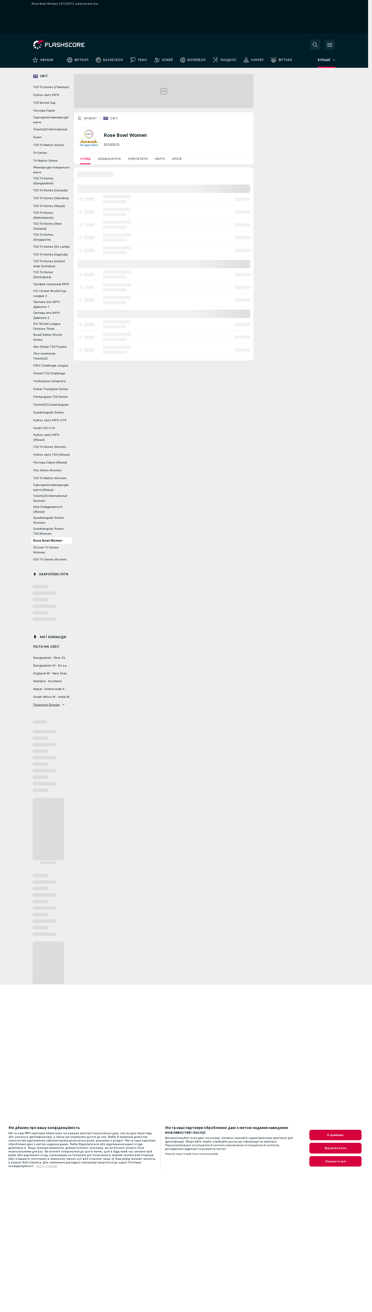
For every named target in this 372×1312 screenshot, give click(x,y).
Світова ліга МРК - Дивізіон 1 (47, 304)
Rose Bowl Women (47, 541)
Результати (137, 159)
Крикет (90, 118)
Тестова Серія (44, 110)
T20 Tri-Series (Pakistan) (51, 87)
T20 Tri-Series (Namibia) (51, 198)
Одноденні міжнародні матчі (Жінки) (51, 487)
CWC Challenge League (50, 365)
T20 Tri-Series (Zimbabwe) (43, 274)
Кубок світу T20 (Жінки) (51, 455)
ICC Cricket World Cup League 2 (49, 293)
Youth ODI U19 (44, 428)
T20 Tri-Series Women (49, 447)
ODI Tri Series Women (50, 559)
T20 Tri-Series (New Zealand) (47, 226)
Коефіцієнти (109, 159)
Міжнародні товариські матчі (51, 169)
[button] (315, 45)
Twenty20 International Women (50, 498)
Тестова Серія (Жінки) (50, 462)
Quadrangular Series (48, 412)
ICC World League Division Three (47, 326)
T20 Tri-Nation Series (48, 145)
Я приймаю (335, 1135)
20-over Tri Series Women (46, 549)
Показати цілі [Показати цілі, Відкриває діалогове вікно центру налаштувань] (335, 1161)
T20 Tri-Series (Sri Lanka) (51, 247)
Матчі (160, 159)
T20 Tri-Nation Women (50, 478)
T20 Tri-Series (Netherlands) (43, 215)
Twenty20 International (50, 129)
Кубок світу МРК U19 (49, 420)
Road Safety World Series (47, 337)
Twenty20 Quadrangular (51, 404)
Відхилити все (335, 1148)
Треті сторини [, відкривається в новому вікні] (46, 1166)
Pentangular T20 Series (50, 397)
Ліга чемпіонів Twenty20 (44, 356)
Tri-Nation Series (45, 160)
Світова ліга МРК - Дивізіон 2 (47, 315)
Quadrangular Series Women (48, 520)
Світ (114, 118)
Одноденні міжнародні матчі (51, 119)
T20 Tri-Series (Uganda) (50, 254)
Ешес (37, 137)
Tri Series (40, 153)
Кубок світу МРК (46, 95)
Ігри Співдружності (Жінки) (48, 509)
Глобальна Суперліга (49, 381)
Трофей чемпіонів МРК (51, 284)
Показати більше (49, 704)
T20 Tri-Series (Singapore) (43, 237)
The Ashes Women (47, 470)
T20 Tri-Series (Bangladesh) (43, 180)
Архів (176, 159)
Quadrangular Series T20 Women (48, 531)
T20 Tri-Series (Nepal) (49, 206)
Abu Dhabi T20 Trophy (50, 347)
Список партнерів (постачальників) (191, 1154)
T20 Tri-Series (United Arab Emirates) (49, 263)
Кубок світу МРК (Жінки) (46, 437)
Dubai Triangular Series (50, 389)
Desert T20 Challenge (49, 373)
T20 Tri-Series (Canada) (50, 190)
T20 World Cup (44, 103)
